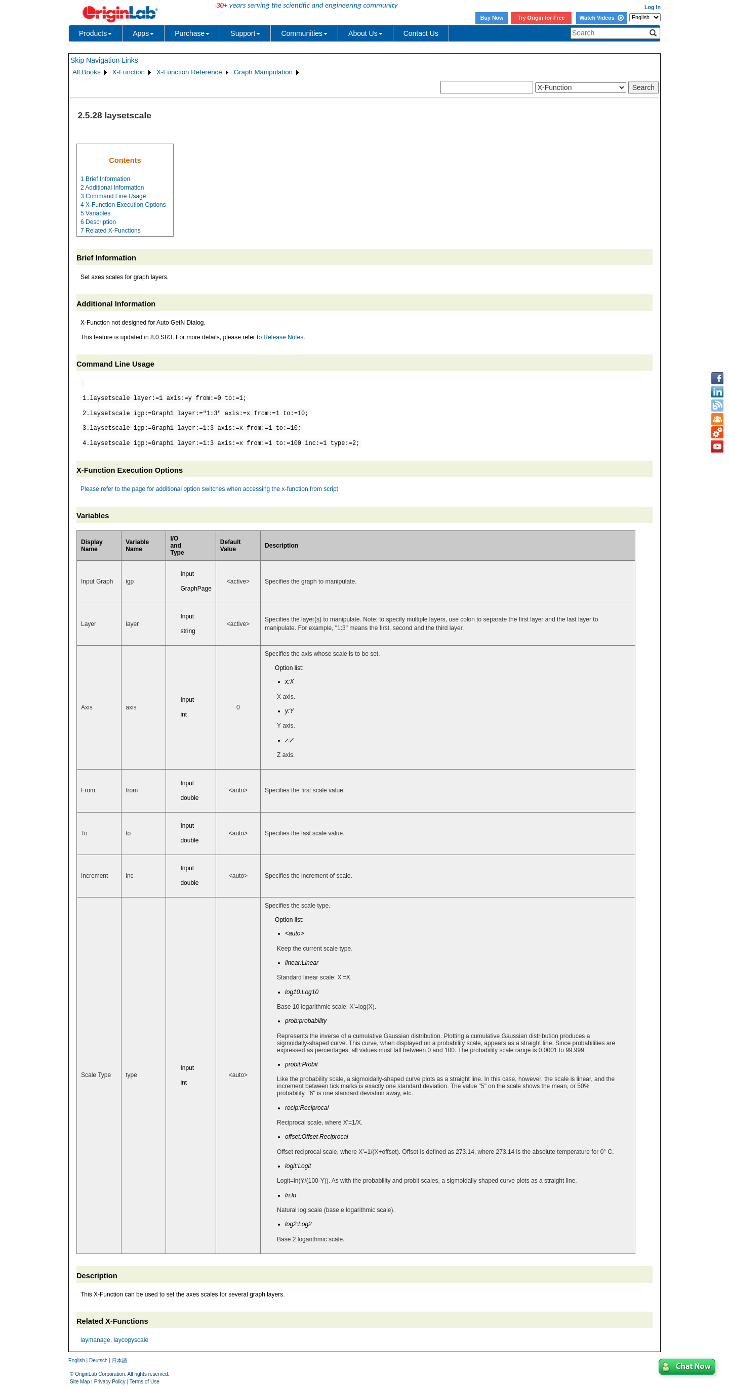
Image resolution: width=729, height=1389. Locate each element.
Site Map (80, 1381)
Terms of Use (144, 1381)
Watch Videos (601, 18)
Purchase (192, 33)
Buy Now (492, 18)
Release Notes (284, 337)
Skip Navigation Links (104, 60)
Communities (304, 33)
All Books (86, 72)
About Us (365, 33)
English (76, 1360)
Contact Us (420, 33)
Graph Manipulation (263, 72)
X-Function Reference (189, 72)
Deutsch (98, 1360)
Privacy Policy (110, 1381)
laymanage (95, 1339)
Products (95, 33)
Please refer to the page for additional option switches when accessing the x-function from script (209, 488)
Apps (143, 33)
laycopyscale (130, 1339)
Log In (652, 7)
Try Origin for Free (541, 18)
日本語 (119, 1360)
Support (245, 33)
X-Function (128, 72)
